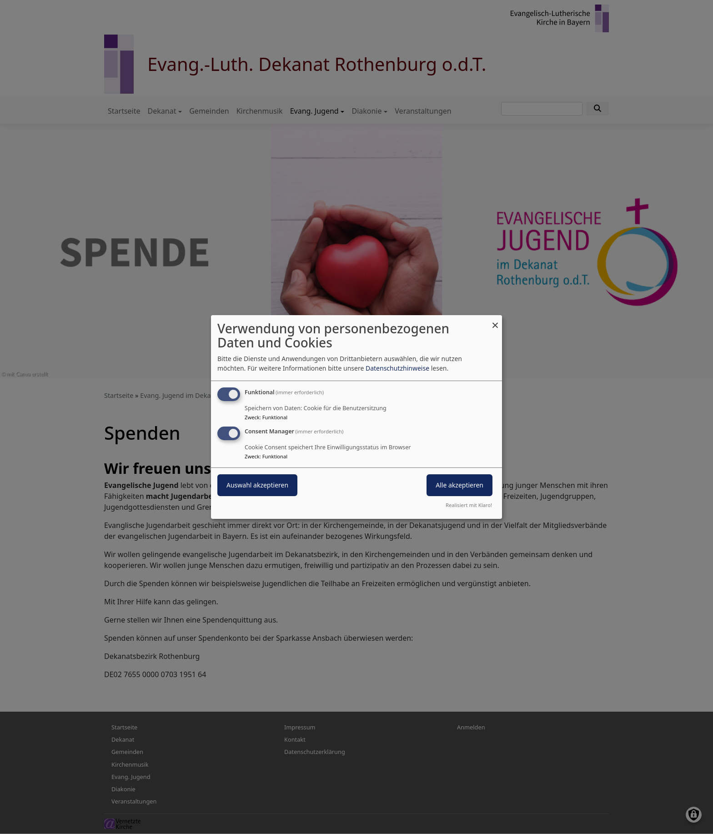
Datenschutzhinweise (397, 368)
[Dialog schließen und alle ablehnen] (495, 321)
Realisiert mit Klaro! (469, 505)
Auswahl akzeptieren (257, 485)
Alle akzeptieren (459, 485)
